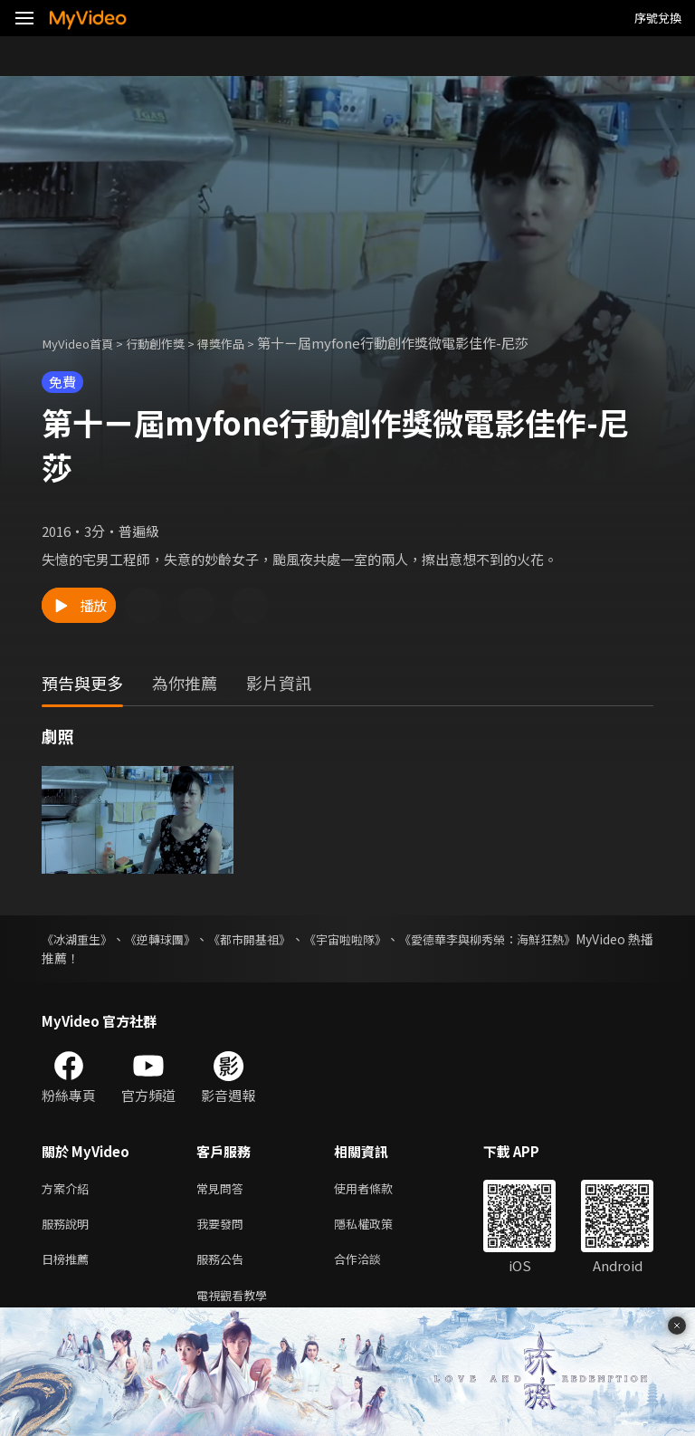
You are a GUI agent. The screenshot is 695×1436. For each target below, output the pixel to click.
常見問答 (223, 1189)
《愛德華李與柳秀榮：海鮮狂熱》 (558, 939)
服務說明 (69, 1227)
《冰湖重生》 (80, 939)
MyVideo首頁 (83, 342)
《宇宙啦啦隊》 (396, 939)
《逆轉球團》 (179, 939)
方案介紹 (69, 1189)
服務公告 (223, 1265)
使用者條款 (379, 1189)
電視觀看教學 (237, 1303)
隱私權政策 (379, 1227)
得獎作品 (244, 342)
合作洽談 (372, 1265)
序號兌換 (657, 17)
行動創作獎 (171, 342)
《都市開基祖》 (284, 939)
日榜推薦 (69, 1265)
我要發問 (223, 1227)
